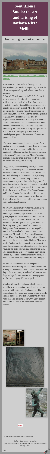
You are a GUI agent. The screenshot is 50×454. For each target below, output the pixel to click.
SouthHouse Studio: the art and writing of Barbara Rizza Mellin (25, 17)
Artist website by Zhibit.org (13, 443)
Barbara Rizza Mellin (21, 441)
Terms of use (41, 443)
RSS (4, 450)
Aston (32, 441)
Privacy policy (25, 446)
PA (35, 441)
